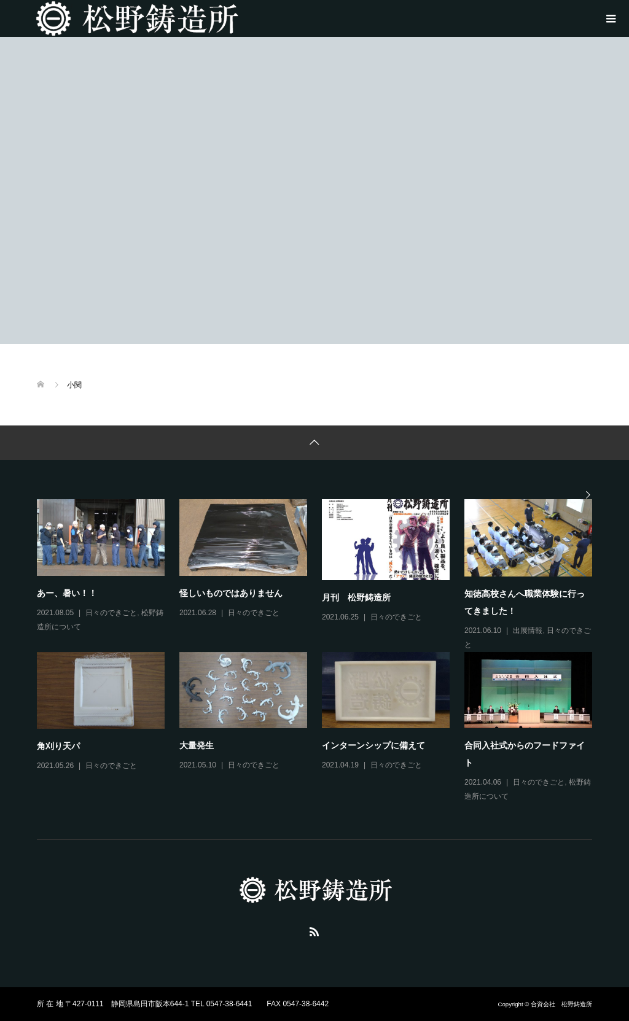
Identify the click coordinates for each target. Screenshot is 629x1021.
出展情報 (527, 630)
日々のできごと (111, 612)
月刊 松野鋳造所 (356, 597)
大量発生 (196, 745)
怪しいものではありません (231, 593)
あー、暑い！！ (67, 593)
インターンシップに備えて (373, 745)
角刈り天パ (58, 746)
